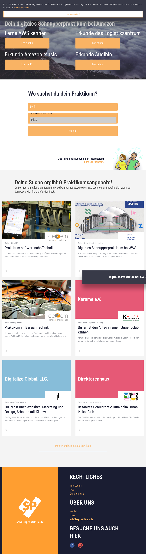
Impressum (76, 485)
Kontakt (74, 511)
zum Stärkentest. (94, 162)
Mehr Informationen (22, 8)
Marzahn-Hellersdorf (73, 113)
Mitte (73, 120)
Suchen (73, 131)
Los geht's (27, 43)
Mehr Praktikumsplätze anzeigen (73, 446)
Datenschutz (77, 493)
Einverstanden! (73, 14)
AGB (72, 489)
